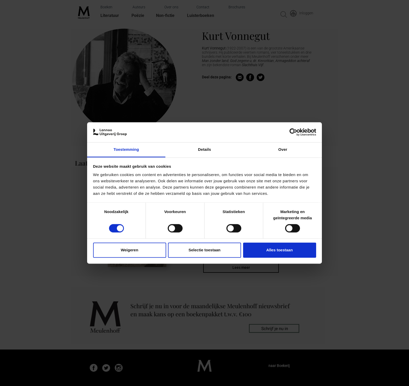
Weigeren (129, 250)
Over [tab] (282, 149)
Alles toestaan (279, 250)
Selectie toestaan (205, 250)
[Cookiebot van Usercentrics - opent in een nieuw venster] (293, 132)
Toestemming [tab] (126, 149)
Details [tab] (204, 149)
